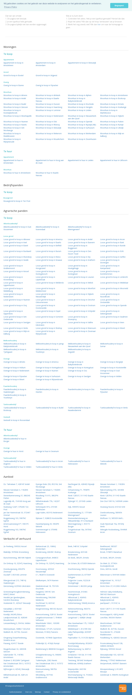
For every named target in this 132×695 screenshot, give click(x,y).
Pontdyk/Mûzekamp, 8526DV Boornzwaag (80, 644)
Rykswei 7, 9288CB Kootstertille (49, 518)
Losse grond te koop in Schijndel (81, 311)
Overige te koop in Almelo (14, 362)
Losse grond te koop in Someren (49, 317)
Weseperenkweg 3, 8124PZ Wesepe (111, 670)
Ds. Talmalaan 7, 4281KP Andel (16, 484)
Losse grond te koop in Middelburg (13, 289)
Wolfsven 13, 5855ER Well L (111, 518)
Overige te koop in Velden (111, 376)
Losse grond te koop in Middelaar (114, 282)
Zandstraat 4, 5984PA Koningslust (114, 675)
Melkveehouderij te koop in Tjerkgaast (14, 350)
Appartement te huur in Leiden (80, 160)
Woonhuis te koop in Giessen (15, 107)
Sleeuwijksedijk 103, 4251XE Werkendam (111, 655)
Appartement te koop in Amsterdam (46, 64)
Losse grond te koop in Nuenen (16, 299)
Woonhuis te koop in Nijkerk (112, 116)
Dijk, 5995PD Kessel (76, 507)
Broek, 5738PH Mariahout (111, 552)
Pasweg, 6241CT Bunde (13, 643)
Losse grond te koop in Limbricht (114, 277)
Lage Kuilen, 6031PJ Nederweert (49, 512)
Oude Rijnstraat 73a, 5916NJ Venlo (112, 525)
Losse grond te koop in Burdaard (17, 251)
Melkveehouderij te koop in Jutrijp (50, 343)
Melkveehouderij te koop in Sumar (111, 345)
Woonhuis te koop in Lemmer (48, 110)
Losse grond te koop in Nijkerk (81, 294)
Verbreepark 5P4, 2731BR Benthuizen (46, 508)
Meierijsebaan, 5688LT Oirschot (16, 629)
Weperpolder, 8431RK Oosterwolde (77, 670)
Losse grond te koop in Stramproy (77, 318)
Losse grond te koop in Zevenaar (82, 331)
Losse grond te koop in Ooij (15, 305)
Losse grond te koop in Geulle (15, 260)
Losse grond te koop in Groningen (109, 261)
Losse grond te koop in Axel (15, 242)
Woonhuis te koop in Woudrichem (50, 139)
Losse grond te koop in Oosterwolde (45, 306)
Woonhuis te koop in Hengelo (80, 107)
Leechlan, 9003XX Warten (110, 617)
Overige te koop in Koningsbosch (49, 367)
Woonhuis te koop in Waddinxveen (12, 134)
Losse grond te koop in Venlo (15, 328)
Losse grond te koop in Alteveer (16, 239)
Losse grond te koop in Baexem (81, 242)
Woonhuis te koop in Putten (111, 121)
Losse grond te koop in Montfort (81, 288)
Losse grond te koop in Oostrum (81, 305)
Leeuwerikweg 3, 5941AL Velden (16, 623)
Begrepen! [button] (119, 6)
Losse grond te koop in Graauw (49, 260)
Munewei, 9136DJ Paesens (47, 632)
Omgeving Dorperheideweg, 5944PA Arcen (15, 638)
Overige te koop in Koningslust (80, 367)
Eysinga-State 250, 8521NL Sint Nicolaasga (49, 485)
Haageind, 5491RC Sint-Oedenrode (45, 593)
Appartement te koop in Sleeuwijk (82, 63)
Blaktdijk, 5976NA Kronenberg (16, 552)
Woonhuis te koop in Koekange (113, 107)
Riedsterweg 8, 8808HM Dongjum (50, 649)
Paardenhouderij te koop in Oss (81, 389)
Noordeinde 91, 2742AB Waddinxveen (110, 633)
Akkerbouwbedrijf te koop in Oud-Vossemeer (17, 228)
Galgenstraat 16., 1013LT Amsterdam (110, 581)
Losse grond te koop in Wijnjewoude (45, 332)
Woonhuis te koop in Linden (79, 110)
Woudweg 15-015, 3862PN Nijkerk (47, 496)
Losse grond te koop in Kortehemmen (109, 272)
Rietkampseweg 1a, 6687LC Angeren (79, 650)
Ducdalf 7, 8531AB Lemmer (15, 574)
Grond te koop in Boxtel (13, 75)
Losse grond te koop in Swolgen (16, 322)
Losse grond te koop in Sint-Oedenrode (15, 318)
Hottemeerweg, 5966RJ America (81, 603)
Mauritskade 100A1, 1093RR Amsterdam (47, 624)
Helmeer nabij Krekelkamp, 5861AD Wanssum (111, 593)
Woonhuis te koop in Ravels (15, 124)
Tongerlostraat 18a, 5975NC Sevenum (80, 530)
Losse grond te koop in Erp (79, 257)
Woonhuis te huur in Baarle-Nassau (47, 174)
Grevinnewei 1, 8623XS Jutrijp (80, 586)
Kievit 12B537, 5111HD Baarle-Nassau (81, 496)
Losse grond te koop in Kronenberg (13, 278)
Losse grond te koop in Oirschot (81, 299)
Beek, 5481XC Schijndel (77, 546)
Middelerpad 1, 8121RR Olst (79, 629)
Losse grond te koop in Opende (113, 305)
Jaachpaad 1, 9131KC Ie (110, 603)
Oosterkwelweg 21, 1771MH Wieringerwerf (80, 513)
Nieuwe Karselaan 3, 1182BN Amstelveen (15, 491)
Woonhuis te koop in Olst (46, 121)
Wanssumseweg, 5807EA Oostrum (46, 670)
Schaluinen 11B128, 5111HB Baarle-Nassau (80, 655)
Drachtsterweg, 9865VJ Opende (81, 569)
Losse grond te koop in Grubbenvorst (13, 266)
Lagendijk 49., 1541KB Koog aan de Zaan (17, 502)
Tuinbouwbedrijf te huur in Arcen (49, 461)
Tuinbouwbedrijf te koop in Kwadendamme (79, 408)
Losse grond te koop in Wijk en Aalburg (16, 332)
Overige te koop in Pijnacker (15, 376)
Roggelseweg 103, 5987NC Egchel (14, 519)
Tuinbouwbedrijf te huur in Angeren (14, 462)
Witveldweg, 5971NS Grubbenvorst (44, 676)
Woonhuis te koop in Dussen (48, 104)
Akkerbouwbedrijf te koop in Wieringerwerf (79, 228)
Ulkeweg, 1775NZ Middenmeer (113, 660)
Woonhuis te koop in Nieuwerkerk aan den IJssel (82, 117)
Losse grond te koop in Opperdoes (13, 312)
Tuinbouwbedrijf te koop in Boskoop (14, 408)
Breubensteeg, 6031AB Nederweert (77, 553)
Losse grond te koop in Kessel (16, 271)
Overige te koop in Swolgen (79, 376)
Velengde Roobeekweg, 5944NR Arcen (113, 530)
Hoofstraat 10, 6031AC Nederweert (45, 604)
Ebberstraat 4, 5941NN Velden (112, 574)
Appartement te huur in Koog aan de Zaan (50, 161)
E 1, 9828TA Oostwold (45, 574)
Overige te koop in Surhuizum (48, 376)
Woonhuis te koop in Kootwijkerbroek (12, 111)
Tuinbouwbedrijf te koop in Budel (49, 407)
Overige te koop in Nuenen (47, 370)
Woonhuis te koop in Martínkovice (108, 111)
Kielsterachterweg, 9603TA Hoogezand (79, 610)
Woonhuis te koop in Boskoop (113, 98)
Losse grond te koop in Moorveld (114, 288)
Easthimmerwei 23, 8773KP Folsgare (79, 576)
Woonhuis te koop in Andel (14, 98)
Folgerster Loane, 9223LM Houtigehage (79, 581)
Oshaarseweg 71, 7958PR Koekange (78, 491)
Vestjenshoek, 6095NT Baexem (113, 663)
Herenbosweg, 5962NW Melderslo (46, 598)
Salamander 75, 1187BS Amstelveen (13, 655)
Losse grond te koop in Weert (112, 328)
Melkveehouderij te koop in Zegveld (79, 350)
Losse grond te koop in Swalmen (114, 317)
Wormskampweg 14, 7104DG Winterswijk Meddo (80, 676)
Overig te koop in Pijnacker (47, 85)
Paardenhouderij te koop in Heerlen (47, 390)
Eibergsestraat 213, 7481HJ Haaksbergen (14, 581)
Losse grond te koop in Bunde (112, 245)
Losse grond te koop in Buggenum (77, 246)
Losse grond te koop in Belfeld (48, 245)
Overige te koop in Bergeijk (111, 362)
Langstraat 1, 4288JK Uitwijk (79, 617)
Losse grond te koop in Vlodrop (49, 328)
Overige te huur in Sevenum (47, 451)
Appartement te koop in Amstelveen (13, 64)
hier (99, 24)
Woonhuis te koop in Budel (14, 104)
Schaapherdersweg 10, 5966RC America (49, 655)
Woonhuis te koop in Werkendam (82, 133)
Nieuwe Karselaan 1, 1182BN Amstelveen (112, 485)
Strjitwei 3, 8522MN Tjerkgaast (16, 660)
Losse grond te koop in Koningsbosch (45, 272)
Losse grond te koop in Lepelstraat (45, 278)
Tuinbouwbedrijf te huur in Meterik (111, 462)
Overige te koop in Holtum (14, 367)
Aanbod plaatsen (15, 692)
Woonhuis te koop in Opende (80, 121)
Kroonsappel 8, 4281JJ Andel (112, 614)
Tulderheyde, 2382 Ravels (46, 660)
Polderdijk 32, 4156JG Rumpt (48, 643)
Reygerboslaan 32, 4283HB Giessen (14, 650)
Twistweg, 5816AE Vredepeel (80, 660)
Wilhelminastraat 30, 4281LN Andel (15, 676)
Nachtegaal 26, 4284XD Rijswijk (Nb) (81, 485)
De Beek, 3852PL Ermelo (78, 557)
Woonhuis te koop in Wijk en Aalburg (112, 134)
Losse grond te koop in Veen (112, 322)
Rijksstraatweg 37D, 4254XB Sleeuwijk (112, 491)
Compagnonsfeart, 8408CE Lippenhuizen (47, 558)
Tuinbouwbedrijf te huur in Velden (17, 467)
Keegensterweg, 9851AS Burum (49, 609)
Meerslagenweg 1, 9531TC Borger (79, 525)
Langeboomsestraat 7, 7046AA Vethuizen (49, 618)
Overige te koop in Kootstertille (113, 367)
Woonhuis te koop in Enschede (81, 104)
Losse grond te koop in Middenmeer (45, 289)
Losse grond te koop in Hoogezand (45, 266)
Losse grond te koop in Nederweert (13, 295)
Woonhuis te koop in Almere (15, 95)
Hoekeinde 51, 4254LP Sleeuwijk (17, 603)
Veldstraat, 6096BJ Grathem (79, 663)
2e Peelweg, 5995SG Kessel (15, 546)
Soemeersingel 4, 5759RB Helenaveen (46, 530)
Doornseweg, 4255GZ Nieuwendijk (45, 570)
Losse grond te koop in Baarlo (48, 242)
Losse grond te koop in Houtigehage (77, 266)
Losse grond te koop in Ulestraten (45, 323)
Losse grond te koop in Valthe (80, 322)
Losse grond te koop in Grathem (81, 260)
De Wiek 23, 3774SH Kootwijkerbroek (108, 564)
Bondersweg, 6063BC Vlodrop (48, 552)
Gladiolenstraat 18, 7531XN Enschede (47, 587)
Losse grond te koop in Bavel (15, 245)
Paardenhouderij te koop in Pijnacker (111, 390)
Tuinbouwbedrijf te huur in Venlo (49, 467)
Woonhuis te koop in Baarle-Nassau (48, 99)
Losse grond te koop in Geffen (113, 257)
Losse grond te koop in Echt (112, 251)
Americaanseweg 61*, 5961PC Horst (16, 525)
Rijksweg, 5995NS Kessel (110, 649)
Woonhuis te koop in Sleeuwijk (48, 128)
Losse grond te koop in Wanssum (82, 328)
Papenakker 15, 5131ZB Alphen (81, 637)
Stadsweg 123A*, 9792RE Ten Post (15, 508)
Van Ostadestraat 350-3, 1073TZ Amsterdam (17, 664)
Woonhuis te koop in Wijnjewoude (12, 140)
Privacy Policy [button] (10, 7)
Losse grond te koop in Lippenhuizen (13, 283)
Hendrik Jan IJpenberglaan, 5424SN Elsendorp (14, 598)
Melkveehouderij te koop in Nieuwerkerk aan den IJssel (79, 345)
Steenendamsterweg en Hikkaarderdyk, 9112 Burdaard (80, 519)
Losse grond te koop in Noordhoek (109, 295)
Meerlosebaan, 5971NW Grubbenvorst (110, 624)
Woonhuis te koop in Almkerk (48, 95)
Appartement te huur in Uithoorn (113, 160)
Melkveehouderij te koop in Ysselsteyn (47, 350)
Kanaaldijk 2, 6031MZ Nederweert (12, 610)
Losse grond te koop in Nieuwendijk (45, 295)
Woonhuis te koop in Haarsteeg (49, 107)
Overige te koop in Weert (13, 379)
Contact (47, 692)
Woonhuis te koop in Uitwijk (111, 128)
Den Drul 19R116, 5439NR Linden (114, 501)
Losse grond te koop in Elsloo (48, 257)
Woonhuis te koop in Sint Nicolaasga (13, 129)
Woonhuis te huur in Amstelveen (17, 173)
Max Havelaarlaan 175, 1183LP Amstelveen (81, 624)
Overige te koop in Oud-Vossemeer (110, 371)
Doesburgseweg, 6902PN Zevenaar (14, 570)
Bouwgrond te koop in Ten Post (16, 201)
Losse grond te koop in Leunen (81, 277)
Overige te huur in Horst (13, 451)
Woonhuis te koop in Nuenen (15, 121)
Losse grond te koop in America (49, 239)
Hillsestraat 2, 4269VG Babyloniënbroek (77, 598)
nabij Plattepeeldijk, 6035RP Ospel (79, 633)
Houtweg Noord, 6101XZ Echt (112, 507)
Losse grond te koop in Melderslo (50, 282)
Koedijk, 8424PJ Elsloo (12, 614)
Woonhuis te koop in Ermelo (112, 104)
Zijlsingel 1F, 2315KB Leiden (79, 501)
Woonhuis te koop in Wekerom (49, 133)
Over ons (28, 692)
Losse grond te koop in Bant (112, 242)
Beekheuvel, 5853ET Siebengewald (108, 547)
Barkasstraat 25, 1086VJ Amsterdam (46, 547)
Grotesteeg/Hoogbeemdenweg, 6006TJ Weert (16, 593)
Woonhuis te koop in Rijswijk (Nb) (82, 124)
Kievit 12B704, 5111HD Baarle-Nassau (113, 496)
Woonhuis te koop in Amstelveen (114, 95)
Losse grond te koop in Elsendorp (17, 257)
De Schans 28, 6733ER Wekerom (81, 563)
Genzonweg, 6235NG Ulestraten (16, 586)
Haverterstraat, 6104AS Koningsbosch (77, 593)
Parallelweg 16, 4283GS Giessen (113, 637)
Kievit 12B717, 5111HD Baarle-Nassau (113, 610)
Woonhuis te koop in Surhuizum (81, 128)
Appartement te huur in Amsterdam (13, 161)
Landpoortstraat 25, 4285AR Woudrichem (15, 618)
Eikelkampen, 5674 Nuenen (47, 580)
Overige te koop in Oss (77, 370)
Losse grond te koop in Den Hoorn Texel (79, 252)
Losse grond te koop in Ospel (48, 311)
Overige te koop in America (47, 362)
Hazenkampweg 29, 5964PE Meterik (47, 525)
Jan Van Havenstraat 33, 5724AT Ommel (16, 513)
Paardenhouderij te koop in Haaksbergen (14, 390)
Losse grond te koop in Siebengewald (109, 312)
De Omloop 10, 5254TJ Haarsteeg (17, 563)
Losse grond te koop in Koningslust (77, 272)
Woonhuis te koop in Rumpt (111, 124)
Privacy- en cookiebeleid (61, 692)
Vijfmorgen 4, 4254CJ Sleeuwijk (16, 669)
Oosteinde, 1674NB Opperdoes (49, 637)
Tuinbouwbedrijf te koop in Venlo (114, 407)
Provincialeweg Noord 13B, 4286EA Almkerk (111, 644)
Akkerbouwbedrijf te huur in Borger (14, 439)
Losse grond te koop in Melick (80, 282)
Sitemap (38, 692)
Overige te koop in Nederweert (16, 370)
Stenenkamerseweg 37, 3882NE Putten (16, 496)
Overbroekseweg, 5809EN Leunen (111, 513)
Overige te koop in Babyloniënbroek (75, 363)
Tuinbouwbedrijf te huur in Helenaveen (79, 462)
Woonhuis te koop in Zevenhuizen (82, 139)
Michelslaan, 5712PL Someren (48, 629)
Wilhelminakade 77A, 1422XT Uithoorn (48, 502)
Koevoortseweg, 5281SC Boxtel (49, 614)
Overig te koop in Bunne (13, 85)
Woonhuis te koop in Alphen (79, 95)
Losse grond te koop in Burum (48, 251)
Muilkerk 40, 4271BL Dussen (112, 629)
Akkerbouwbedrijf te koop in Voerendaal (47, 228)
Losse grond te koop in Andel (80, 239)
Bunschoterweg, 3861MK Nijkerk (17, 557)
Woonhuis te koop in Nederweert (49, 116)
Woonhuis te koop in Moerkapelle (17, 116)
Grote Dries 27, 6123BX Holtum (113, 586)
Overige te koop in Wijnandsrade (49, 379)
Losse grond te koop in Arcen (112, 239)
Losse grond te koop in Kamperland (109, 266)
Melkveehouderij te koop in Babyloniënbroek (14, 345)
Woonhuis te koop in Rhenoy (48, 124)
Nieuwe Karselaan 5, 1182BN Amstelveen (48, 491)
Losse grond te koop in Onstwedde (109, 301)
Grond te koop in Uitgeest (46, 75)
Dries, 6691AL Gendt (108, 569)
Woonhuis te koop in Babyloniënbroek (76, 99)
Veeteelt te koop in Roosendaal (16, 420)
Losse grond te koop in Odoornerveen (45, 301)
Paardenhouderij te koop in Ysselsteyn (14, 396)
